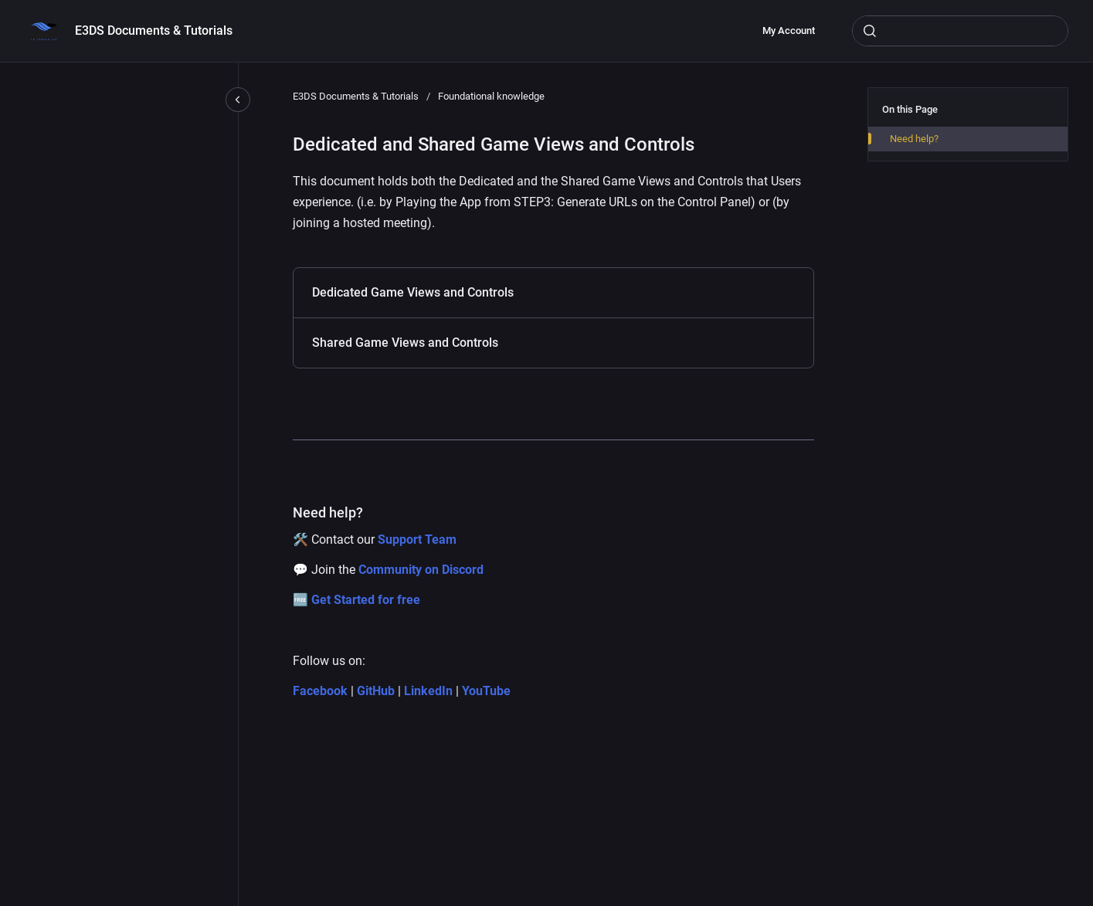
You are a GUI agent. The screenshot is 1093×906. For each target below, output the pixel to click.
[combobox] (960, 31)
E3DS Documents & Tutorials (154, 30)
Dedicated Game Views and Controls (413, 292)
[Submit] (869, 31)
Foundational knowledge (491, 96)
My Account (788, 30)
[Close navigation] (238, 99)
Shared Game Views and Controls (405, 342)
